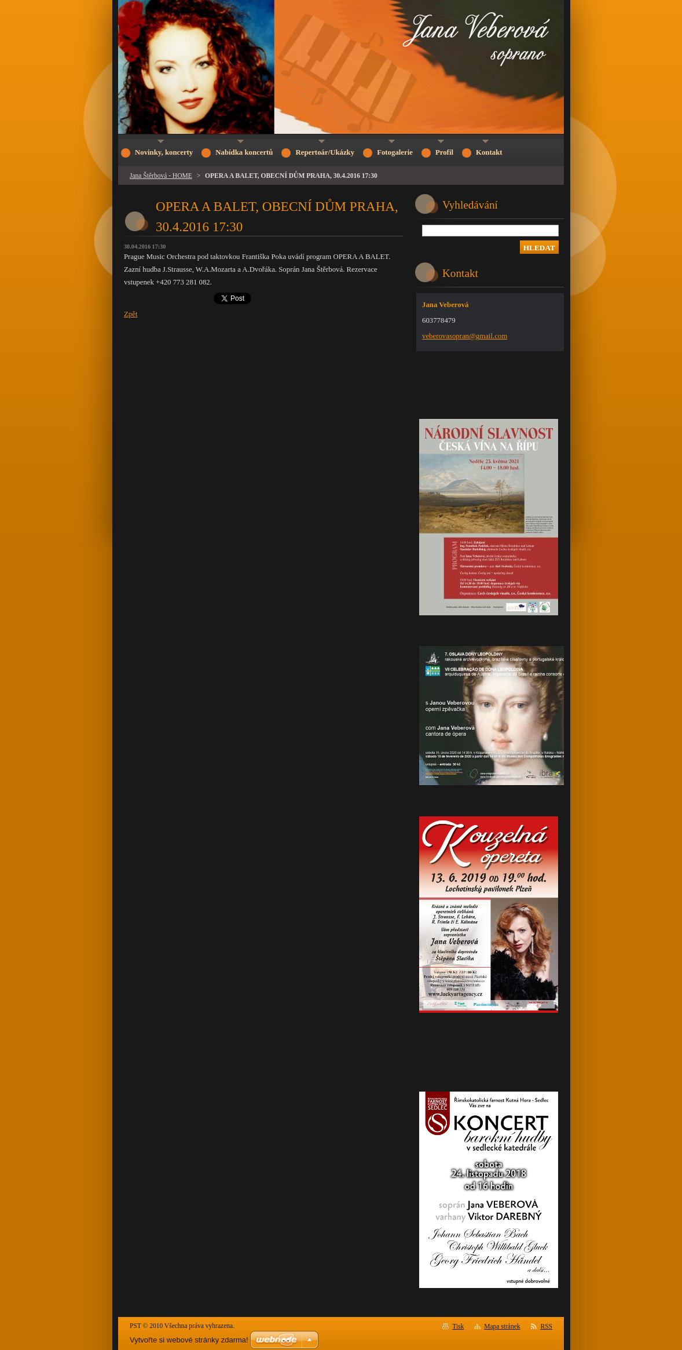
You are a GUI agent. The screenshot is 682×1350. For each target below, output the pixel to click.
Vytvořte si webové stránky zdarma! (189, 1340)
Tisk (458, 1326)
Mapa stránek (502, 1326)
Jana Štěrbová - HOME (161, 175)
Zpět (130, 314)
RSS (547, 1326)
